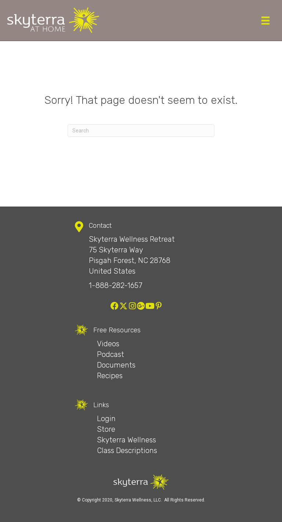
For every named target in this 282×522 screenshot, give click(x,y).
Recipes (110, 375)
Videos (108, 343)
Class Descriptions (127, 450)
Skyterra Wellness (126, 439)
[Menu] (265, 20)
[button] (115, 306)
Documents (116, 365)
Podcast (110, 354)
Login (106, 418)
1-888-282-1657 (115, 285)
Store (106, 429)
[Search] (141, 130)
